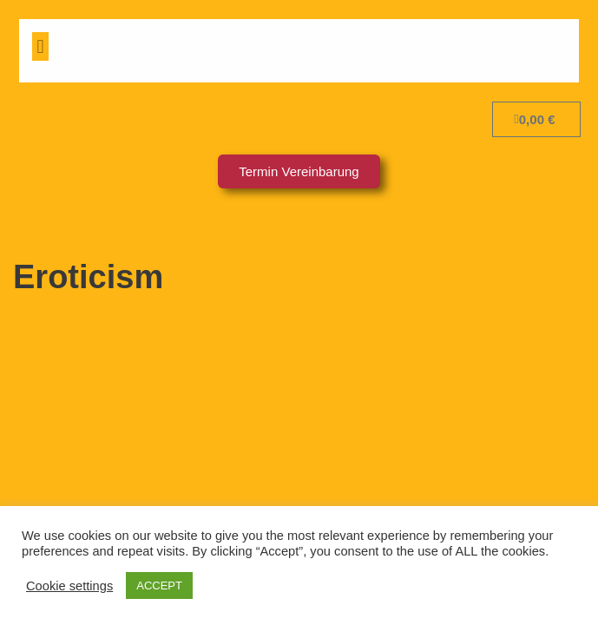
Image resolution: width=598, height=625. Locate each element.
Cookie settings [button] (69, 586)
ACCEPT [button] (159, 585)
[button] (40, 46)
